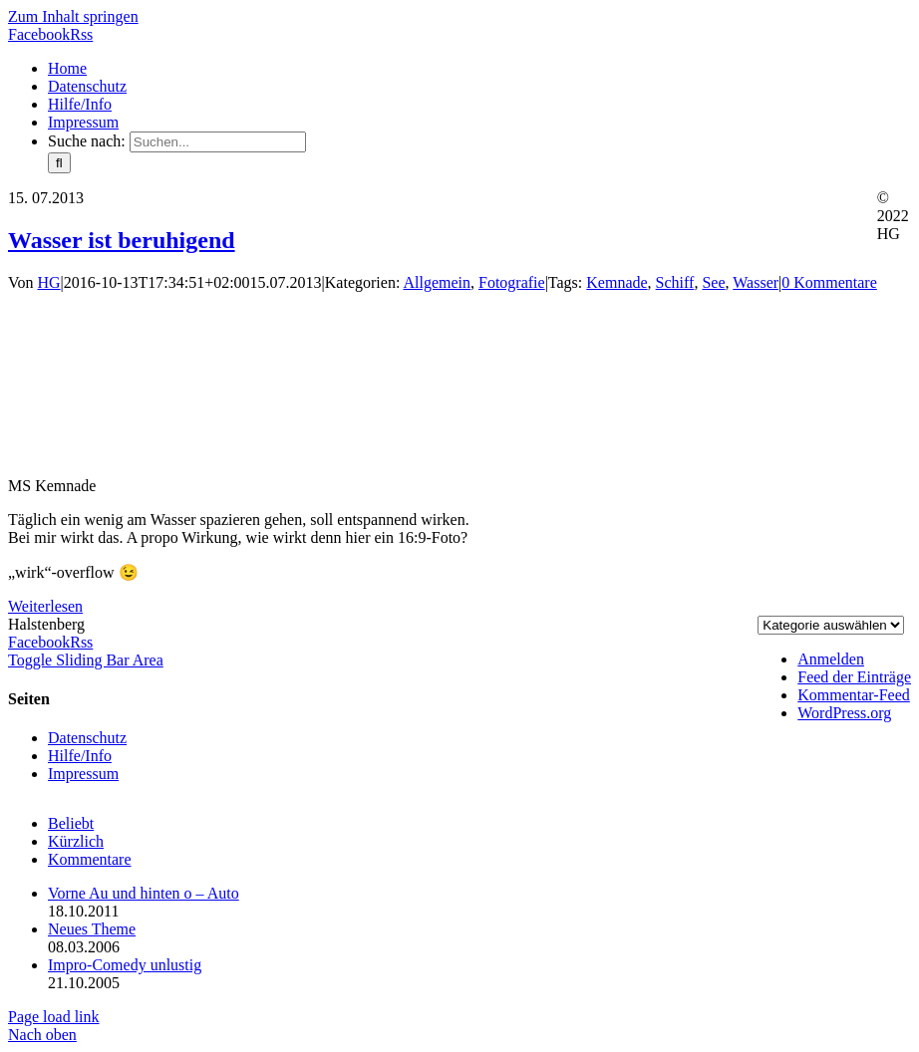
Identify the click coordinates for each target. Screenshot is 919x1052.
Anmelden (830, 659)
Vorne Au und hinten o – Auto (143, 893)
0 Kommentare (829, 282)
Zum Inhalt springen (73, 16)
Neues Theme (92, 928)
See (713, 282)
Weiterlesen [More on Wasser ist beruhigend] (45, 606)
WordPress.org (844, 712)
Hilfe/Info (80, 755)
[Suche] (59, 162)
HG (49, 282)
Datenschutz (87, 737)
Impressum (83, 773)
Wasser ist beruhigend (121, 240)
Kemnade (616, 282)
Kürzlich (76, 841)
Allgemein (436, 282)
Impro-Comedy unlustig (124, 964)
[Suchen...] (218, 142)
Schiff (675, 282)
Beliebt (71, 823)
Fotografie (511, 282)
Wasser (755, 282)
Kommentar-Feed (853, 694)
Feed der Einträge (854, 676)
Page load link (54, 1016)
